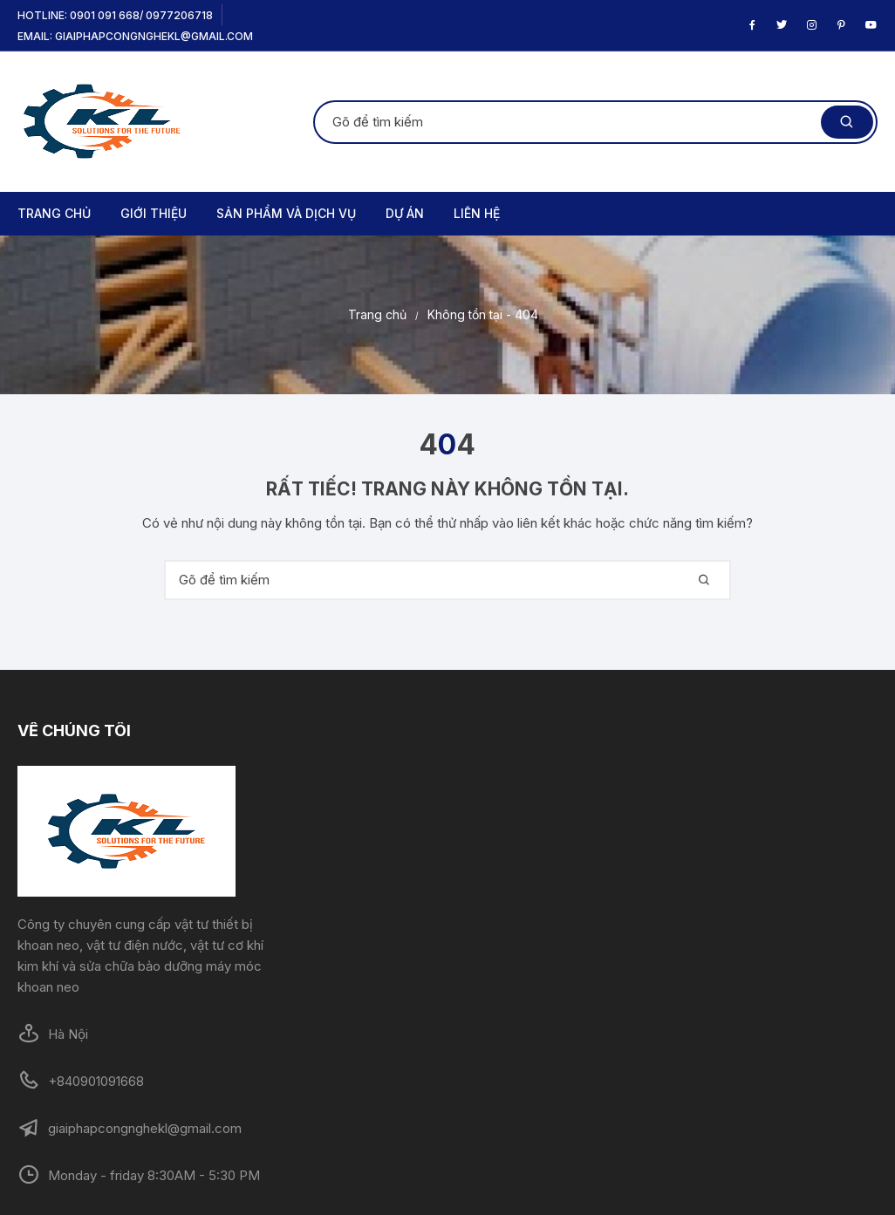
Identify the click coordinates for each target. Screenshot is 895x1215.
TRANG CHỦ (54, 213)
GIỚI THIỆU (153, 213)
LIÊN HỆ (477, 213)
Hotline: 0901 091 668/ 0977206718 (115, 15)
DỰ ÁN (405, 213)
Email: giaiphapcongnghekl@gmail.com (135, 36)
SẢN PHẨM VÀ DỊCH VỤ (286, 213)
